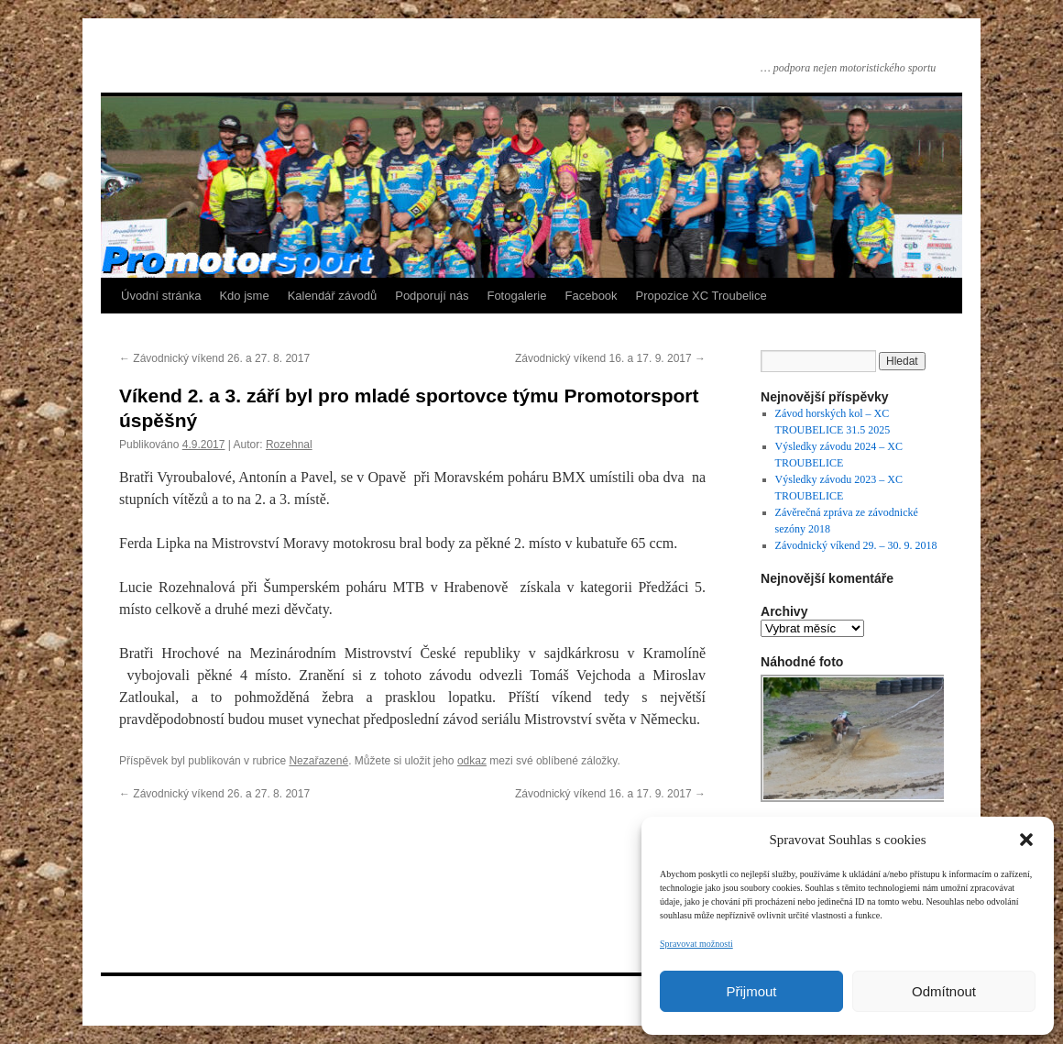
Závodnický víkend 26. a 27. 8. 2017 (214, 358)
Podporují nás (431, 295)
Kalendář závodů (333, 295)
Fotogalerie (516, 295)
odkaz (472, 760)
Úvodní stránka (161, 295)
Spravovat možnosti (696, 944)
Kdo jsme (243, 295)
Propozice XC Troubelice (701, 295)
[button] (1026, 839)
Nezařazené (318, 760)
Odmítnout (944, 991)
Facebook (591, 295)
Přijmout (751, 991)
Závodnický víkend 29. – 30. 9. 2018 (856, 545)
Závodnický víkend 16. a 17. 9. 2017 (610, 358)
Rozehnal (289, 444)
